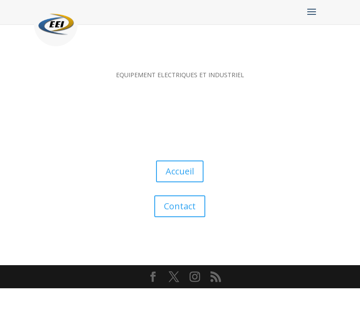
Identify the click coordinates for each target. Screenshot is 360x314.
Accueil (180, 171)
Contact (180, 206)
